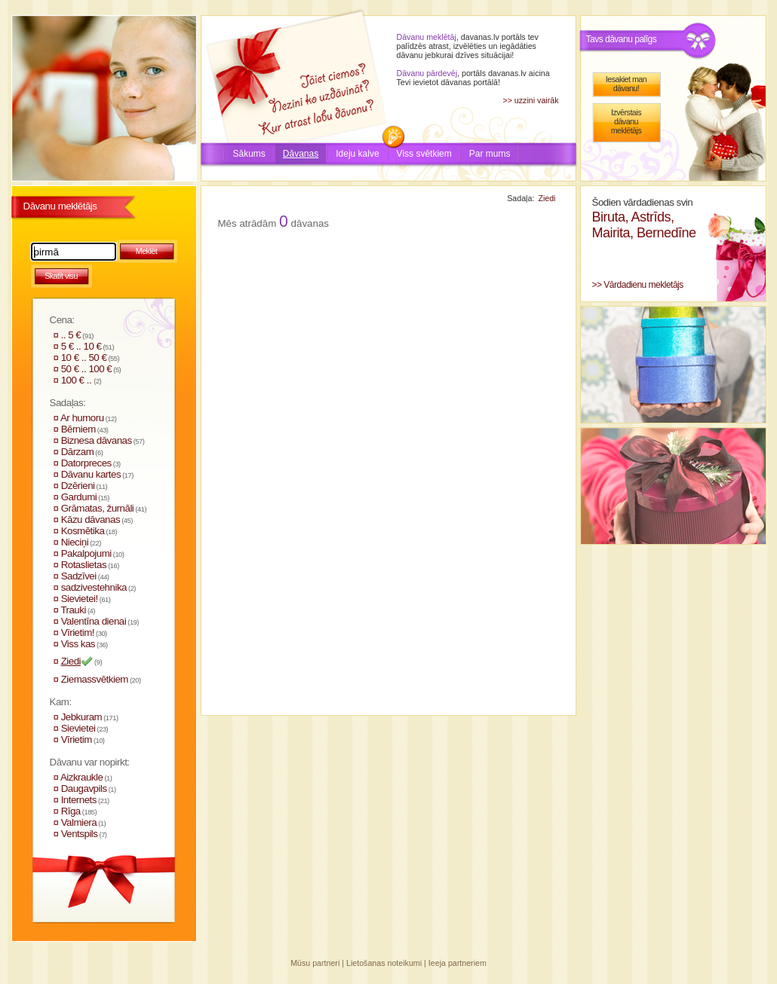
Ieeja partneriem (457, 962)
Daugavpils (84, 788)
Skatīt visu (61, 275)
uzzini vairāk (536, 100)
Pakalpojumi (86, 553)
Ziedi (71, 661)
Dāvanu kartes (91, 474)
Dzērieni (78, 485)
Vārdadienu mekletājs (643, 285)
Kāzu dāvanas (90, 519)
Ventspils (79, 833)
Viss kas (78, 643)
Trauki (73, 610)
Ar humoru (82, 417)
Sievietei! (79, 598)
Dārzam (77, 451)
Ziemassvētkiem (94, 679)
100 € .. (77, 380)
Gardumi (79, 497)
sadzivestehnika (94, 587)
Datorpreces (86, 463)
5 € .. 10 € (81, 346)
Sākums (249, 153)
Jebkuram (82, 717)
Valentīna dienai (94, 621)
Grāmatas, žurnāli (97, 508)
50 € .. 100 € (86, 368)
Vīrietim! (77, 632)
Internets (79, 799)
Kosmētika (83, 530)
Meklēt (146, 250)
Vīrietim (76, 739)
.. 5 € (71, 335)
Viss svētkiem (424, 153)
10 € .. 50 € (84, 357)
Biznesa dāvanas (96, 440)
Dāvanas (300, 153)
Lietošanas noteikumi (384, 962)
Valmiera (79, 822)
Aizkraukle (81, 777)
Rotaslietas (83, 564)
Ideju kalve (357, 153)
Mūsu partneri (314, 962)
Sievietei (78, 728)
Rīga (71, 811)
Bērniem (78, 429)
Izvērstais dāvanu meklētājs (626, 121)
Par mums (490, 153)
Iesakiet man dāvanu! (626, 84)
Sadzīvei (79, 576)
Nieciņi (75, 542)
